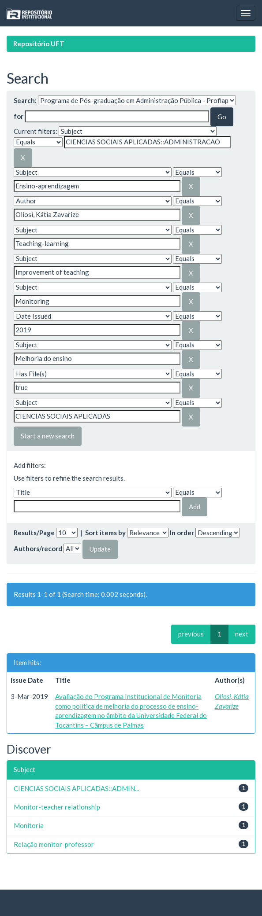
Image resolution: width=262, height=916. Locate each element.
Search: (25, 100)
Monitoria (29, 825)
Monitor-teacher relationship (57, 807)
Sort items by (105, 533)
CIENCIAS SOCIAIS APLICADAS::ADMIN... (76, 788)
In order (182, 533)
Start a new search (48, 436)
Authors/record (38, 548)
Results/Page (34, 533)
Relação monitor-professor (54, 844)
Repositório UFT (38, 44)
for (18, 116)
